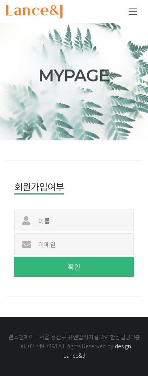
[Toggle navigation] (132, 12)
